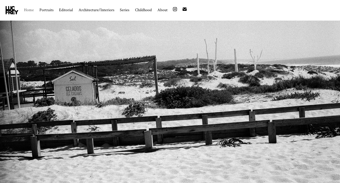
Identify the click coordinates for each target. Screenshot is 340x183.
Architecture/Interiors (96, 9)
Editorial (66, 9)
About (162, 9)
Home (29, 9)
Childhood (143, 9)
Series (124, 9)
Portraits (46, 9)
